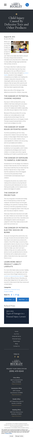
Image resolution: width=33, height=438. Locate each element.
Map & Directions (16, 384)
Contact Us (16, 346)
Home (16, 331)
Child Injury (7, 289)
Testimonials (16, 341)
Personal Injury (15, 289)
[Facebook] (15, 356)
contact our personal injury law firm (14, 276)
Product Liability (8, 291)
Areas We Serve (16, 336)
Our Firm (16, 334)
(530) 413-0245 (16, 371)
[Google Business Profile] (18, 356)
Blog (16, 343)
